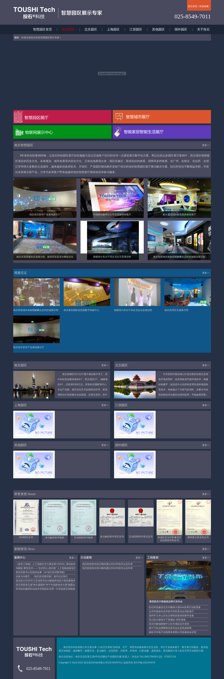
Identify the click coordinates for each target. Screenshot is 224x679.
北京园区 (90, 29)
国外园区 (181, 29)
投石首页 (192, 6)
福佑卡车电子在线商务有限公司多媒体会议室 (172, 632)
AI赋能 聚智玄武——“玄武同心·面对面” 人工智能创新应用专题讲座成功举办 (55, 568)
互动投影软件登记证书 (141, 536)
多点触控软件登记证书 (112, 536)
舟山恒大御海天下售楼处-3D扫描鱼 (167, 619)
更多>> (206, 145)
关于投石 (203, 29)
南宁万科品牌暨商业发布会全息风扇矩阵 (170, 628)
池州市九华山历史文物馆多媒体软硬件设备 (171, 615)
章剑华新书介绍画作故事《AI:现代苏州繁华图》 (41, 572)
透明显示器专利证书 (198, 537)
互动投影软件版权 (83, 537)
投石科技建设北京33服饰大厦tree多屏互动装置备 (175, 607)
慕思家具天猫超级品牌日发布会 (165, 601)
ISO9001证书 (26, 537)
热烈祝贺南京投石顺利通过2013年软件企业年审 (107, 564)
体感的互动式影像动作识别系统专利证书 (169, 539)
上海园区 (113, 29)
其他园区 (158, 29)
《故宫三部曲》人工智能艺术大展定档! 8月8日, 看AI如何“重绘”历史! (51, 564)
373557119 (170, 656)
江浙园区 (135, 29)
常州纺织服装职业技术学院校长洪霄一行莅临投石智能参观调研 (49, 589)
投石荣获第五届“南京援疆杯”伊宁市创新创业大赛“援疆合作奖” (48, 584)
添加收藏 (204, 6)
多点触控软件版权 (54, 537)
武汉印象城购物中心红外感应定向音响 (169, 623)
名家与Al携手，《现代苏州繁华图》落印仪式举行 (42, 576)
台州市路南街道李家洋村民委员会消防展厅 (171, 611)
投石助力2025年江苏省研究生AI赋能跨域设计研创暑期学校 (47, 580)
